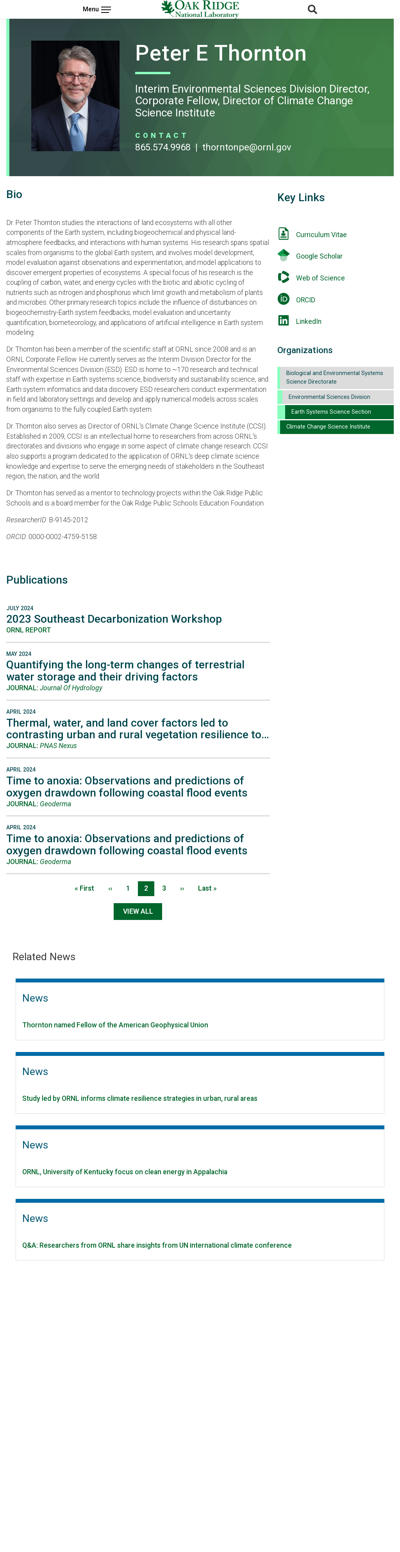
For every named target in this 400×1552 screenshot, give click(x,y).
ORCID (305, 300)
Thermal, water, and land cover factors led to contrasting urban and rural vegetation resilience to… (137, 728)
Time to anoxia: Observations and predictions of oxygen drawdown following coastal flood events (127, 786)
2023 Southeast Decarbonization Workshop (114, 619)
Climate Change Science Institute (328, 426)
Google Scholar (319, 256)
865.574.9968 (163, 147)
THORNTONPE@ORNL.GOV (246, 147)
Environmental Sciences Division (329, 397)
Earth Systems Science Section (331, 412)
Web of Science (320, 278)
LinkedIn (308, 321)
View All (138, 911)
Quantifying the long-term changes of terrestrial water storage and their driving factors (125, 670)
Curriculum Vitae (321, 235)
